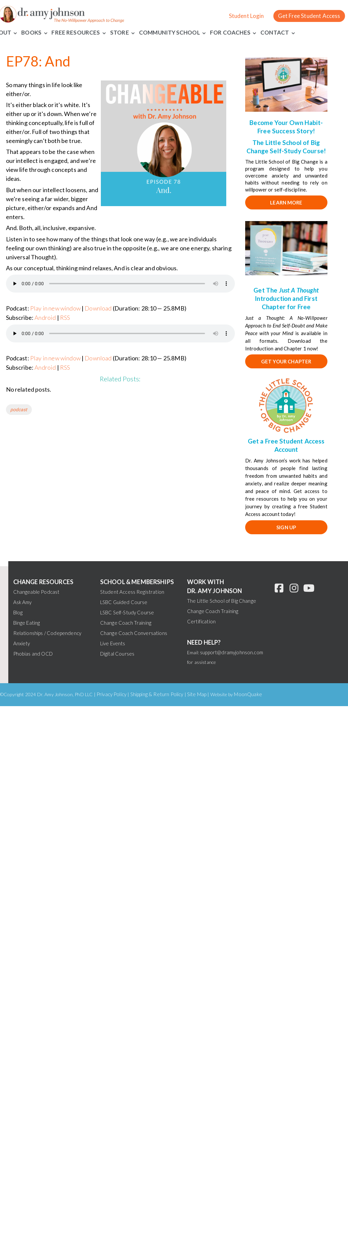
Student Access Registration (132, 592)
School (188, 32)
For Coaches (230, 32)
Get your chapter (286, 361)
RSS (65, 317)
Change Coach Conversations (133, 633)
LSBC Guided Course (124, 602)
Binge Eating (26, 623)
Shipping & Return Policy (156, 694)
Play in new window (55, 308)
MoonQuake (248, 694)
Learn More (286, 202)
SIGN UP (286, 527)
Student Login (246, 15)
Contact (274, 32)
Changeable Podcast (36, 592)
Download (98, 308)
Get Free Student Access (309, 15)
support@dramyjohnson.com (231, 652)
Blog (18, 612)
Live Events (112, 643)
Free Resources (75, 32)
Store (119, 32)
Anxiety (21, 643)
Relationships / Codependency (47, 633)
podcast (19, 409)
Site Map (196, 694)
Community (157, 32)
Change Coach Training (125, 623)
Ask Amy (22, 602)
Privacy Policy (111, 694)
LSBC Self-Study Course (127, 612)
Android (45, 317)
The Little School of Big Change (221, 601)
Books (31, 32)
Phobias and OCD (33, 654)
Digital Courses (117, 654)
